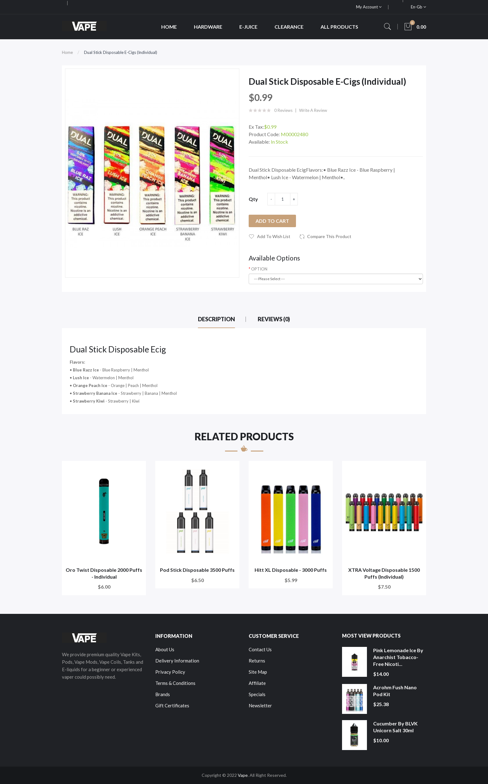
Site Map (258, 672)
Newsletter (260, 705)
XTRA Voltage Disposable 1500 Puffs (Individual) (384, 573)
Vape (243, 775)
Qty (253, 199)
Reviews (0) (274, 319)
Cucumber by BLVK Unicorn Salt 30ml (395, 726)
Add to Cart (272, 221)
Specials (257, 694)
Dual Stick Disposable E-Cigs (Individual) (120, 52)
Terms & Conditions (175, 683)
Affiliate (257, 683)
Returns (257, 660)
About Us (164, 649)
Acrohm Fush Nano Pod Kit (395, 690)
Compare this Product (329, 236)
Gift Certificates (172, 705)
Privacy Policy (170, 672)
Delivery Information (177, 660)
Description (216, 319)
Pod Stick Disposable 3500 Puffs (197, 570)
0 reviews (283, 110)
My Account (369, 6)
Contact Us (260, 649)
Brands (162, 694)
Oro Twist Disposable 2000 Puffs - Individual (104, 573)
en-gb (418, 6)
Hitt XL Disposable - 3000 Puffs (291, 570)
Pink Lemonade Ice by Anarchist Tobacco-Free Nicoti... (398, 657)
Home (67, 52)
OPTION (259, 268)
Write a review (313, 110)
